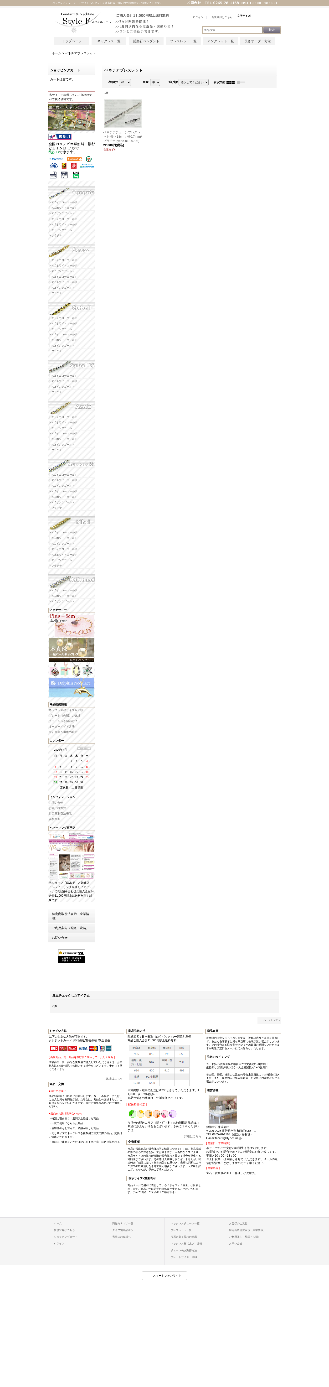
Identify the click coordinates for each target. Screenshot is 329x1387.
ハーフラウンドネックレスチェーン (71, 579)
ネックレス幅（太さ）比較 (186, 1243)
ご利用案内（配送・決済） (70, 928)
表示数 (113, 82)
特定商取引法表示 (60, 813)
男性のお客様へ (121, 1236)
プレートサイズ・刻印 (184, 1257)
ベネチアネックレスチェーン (71, 191)
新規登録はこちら (64, 1230)
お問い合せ (56, 802)
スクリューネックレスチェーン (71, 249)
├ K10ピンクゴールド (62, 213)
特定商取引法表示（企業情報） (70, 916)
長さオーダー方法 (257, 41)
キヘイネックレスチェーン (71, 521)
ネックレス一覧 (109, 41)
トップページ (72, 41)
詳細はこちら (114, 1078)
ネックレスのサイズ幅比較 (66, 710)
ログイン (59, 1243)
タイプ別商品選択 (122, 1230)
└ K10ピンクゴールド (62, 601)
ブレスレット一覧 (183, 41)
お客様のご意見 (238, 1223)
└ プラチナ (55, 235)
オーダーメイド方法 (62, 726)
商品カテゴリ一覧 (122, 1223)
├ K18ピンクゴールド (62, 230)
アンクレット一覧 (220, 41)
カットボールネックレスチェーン (71, 307)
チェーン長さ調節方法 (63, 721)
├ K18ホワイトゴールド (63, 224)
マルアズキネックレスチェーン (71, 463)
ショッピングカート (65, 1236)
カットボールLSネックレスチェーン (71, 364)
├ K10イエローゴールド (63, 202)
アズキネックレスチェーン (71, 406)
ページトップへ (271, 1020)
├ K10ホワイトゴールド (63, 207)
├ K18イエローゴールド (63, 219)
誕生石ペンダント (146, 41)
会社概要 (54, 819)
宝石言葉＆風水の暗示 (63, 732)
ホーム (58, 1223)
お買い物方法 (57, 808)
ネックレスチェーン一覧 (185, 1223)
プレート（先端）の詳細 (64, 715)
